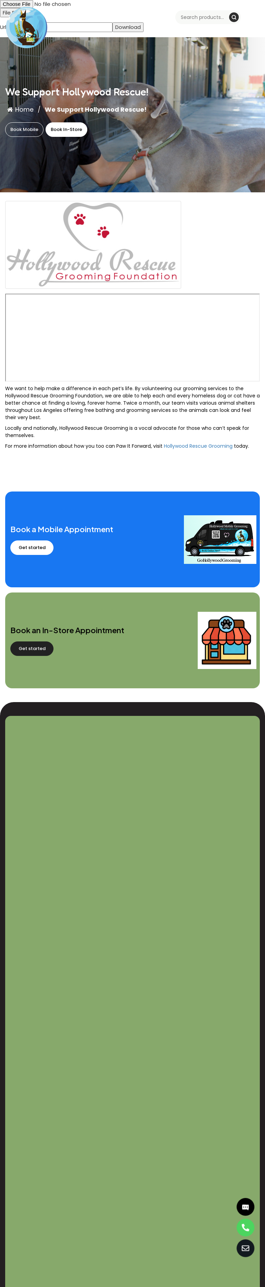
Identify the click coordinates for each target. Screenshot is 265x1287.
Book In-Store (66, 129)
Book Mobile (24, 129)
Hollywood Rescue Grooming (198, 446)
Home (20, 109)
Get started (32, 547)
